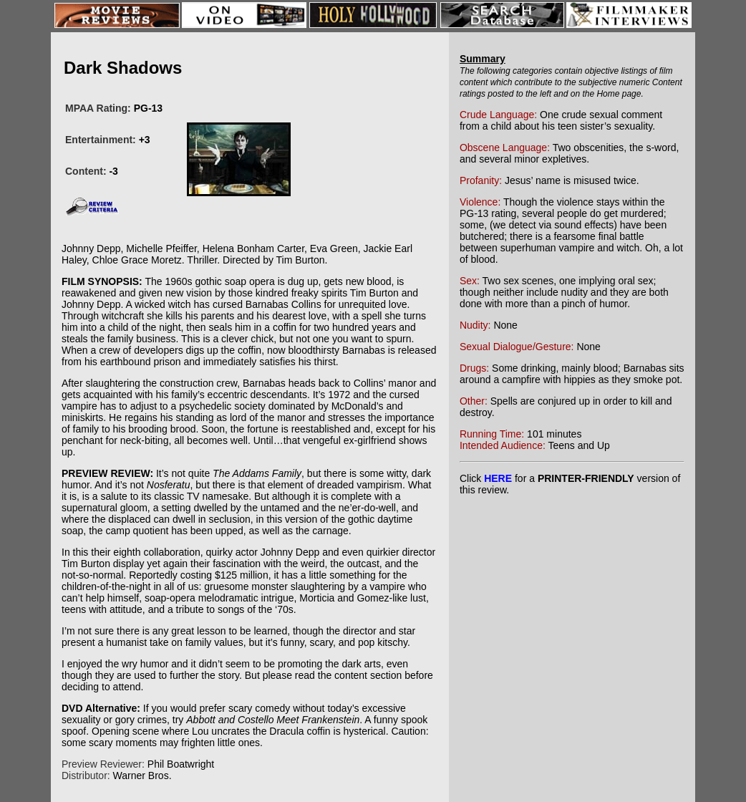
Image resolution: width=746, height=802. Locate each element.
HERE (498, 478)
